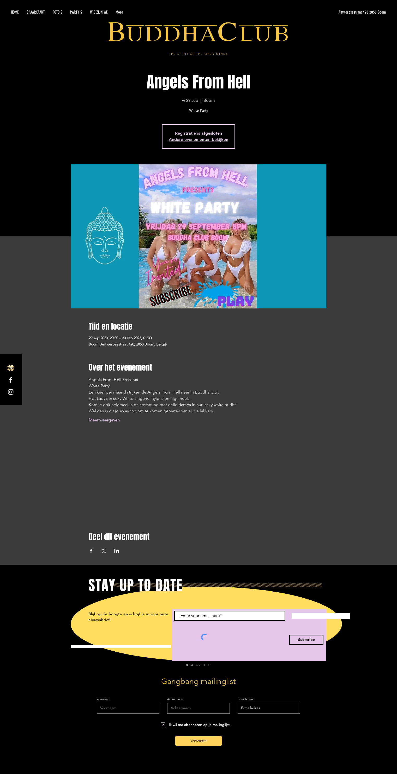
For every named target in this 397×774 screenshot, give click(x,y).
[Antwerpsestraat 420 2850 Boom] (336, 12)
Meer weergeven (104, 420)
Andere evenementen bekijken (198, 139)
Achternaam (175, 699)
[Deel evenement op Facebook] (91, 551)
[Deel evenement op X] (103, 551)
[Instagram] (10, 392)
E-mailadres (245, 699)
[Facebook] (10, 380)
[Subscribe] (306, 640)
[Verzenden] (198, 741)
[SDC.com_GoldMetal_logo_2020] (10, 368)
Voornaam (103, 699)
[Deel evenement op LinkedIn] (116, 551)
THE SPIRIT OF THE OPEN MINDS (198, 54)
